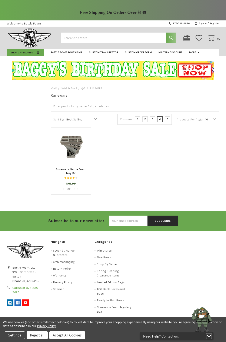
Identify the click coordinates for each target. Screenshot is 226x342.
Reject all (37, 335)
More (194, 54)
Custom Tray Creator (103, 54)
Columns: (126, 122)
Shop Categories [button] (21, 55)
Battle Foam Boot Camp (66, 54)
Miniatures (104, 253)
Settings (14, 335)
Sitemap (58, 291)
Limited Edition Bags (111, 285)
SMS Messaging (64, 264)
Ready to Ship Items (110, 303)
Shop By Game (107, 267)
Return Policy (62, 271)
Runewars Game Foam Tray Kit (71, 173)
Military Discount (170, 54)
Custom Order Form (138, 54)
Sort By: (58, 122)
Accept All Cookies (67, 335)
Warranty (59, 278)
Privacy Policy (62, 285)
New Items (104, 260)
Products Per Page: (190, 122)
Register (214, 23)
